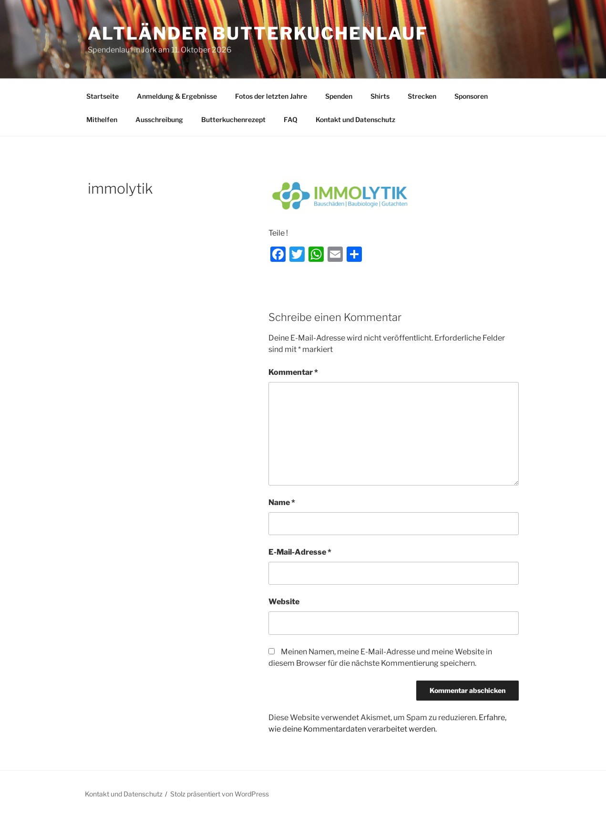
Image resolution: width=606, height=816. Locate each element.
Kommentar (293, 372)
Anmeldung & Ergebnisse (177, 96)
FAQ (291, 119)
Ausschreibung (159, 119)
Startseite (102, 96)
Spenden (338, 96)
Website (283, 601)
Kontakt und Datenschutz (355, 119)
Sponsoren (471, 96)
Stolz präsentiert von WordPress (219, 794)
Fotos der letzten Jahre (271, 96)
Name (281, 502)
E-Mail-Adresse (299, 552)
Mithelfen (101, 119)
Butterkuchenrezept (233, 119)
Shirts (380, 96)
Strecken (422, 96)
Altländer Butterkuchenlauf (258, 33)
